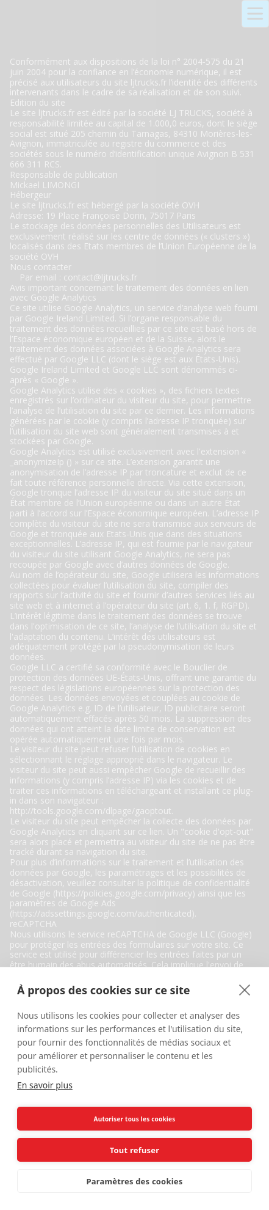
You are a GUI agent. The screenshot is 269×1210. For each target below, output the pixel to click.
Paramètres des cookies (135, 1181)
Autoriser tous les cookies (135, 1119)
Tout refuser (134, 1150)
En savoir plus (45, 1085)
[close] (244, 989)
